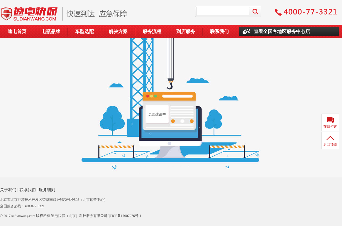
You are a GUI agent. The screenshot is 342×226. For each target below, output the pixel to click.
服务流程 (152, 31)
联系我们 (219, 31)
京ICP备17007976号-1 (124, 216)
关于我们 (8, 190)
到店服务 (185, 31)
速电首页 (17, 31)
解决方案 (118, 31)
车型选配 (84, 31)
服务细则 (47, 190)
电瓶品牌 (50, 31)
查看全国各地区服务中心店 (282, 31)
